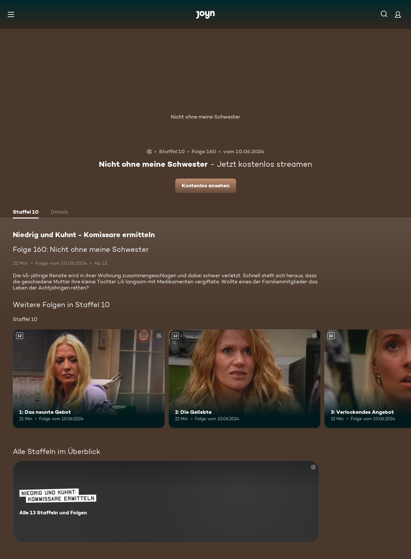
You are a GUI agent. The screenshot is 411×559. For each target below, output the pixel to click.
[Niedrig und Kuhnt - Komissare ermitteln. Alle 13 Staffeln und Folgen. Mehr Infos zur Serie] (166, 502)
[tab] (26, 212)
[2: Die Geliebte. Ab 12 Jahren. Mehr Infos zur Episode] (244, 378)
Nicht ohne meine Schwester (205, 117)
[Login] (397, 14)
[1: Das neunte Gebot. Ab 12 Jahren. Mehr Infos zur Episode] (89, 378)
